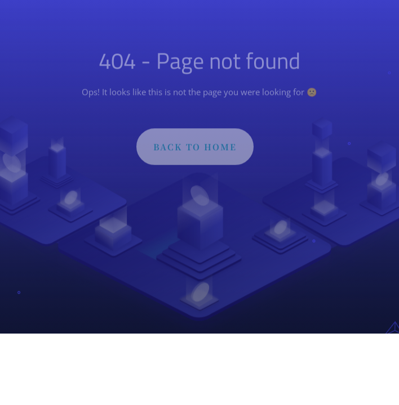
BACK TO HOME (195, 148)
